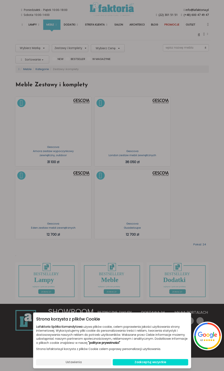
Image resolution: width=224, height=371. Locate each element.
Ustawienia (74, 362)
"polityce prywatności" (104, 343)
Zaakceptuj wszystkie (150, 362)
